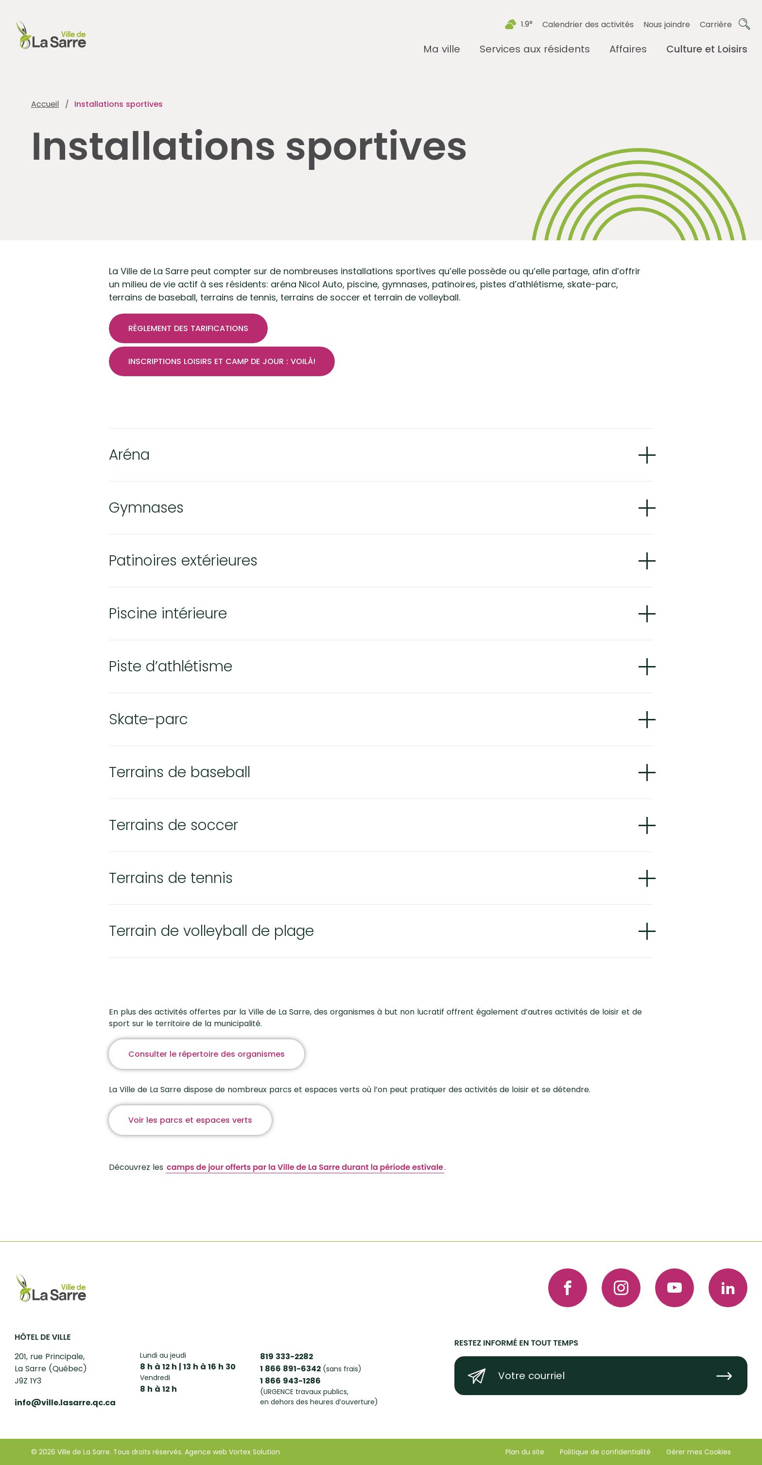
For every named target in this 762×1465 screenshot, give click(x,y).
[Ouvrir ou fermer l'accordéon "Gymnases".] (381, 510)
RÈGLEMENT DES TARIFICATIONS (188, 328)
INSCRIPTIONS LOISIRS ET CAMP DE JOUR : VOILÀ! (221, 361)
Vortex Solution (254, 1452)
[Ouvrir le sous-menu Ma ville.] (441, 49)
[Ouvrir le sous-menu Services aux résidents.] (535, 49)
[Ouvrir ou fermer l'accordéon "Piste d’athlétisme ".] (381, 675)
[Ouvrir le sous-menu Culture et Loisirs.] (706, 49)
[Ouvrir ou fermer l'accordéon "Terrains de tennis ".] (381, 894)
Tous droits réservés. (148, 1452)
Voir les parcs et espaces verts (190, 1139)
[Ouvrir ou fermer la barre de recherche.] (744, 24)
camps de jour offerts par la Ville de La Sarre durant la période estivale (305, 1186)
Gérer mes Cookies (698, 1452)
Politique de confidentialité (605, 1452)
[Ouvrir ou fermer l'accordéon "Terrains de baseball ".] (381, 785)
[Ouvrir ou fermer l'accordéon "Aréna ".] (381, 456)
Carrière (716, 24)
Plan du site (524, 1452)
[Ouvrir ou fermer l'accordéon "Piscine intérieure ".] (381, 620)
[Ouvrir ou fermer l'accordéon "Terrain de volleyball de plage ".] (381, 949)
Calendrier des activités (588, 24)
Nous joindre (666, 24)
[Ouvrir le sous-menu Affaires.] (628, 49)
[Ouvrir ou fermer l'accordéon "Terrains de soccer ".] (381, 840)
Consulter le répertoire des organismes (206, 1073)
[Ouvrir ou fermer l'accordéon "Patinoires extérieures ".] (381, 565)
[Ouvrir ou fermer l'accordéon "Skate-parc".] (381, 730)
